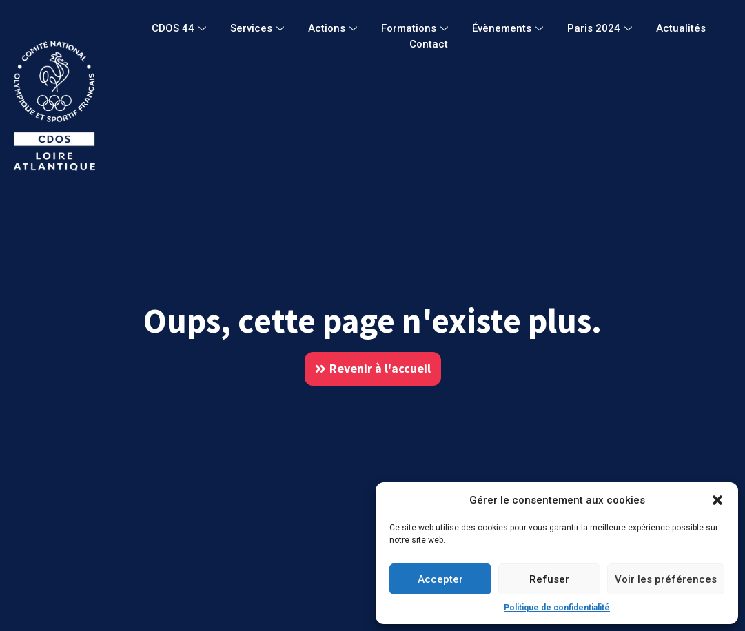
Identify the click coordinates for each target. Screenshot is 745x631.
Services (258, 28)
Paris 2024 (601, 28)
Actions (334, 28)
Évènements (509, 28)
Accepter (440, 579)
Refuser (549, 579)
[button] (717, 500)
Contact (428, 44)
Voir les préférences (666, 579)
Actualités (681, 28)
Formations (416, 28)
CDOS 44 (181, 28)
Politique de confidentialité (557, 607)
